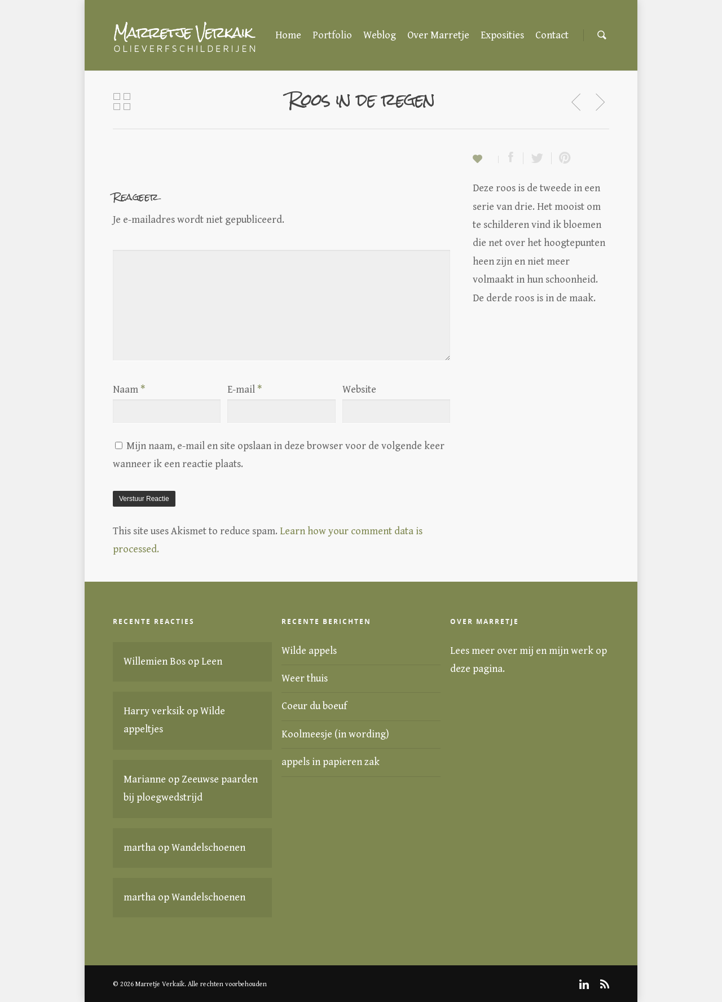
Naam (129, 389)
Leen (211, 661)
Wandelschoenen (208, 848)
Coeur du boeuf (314, 706)
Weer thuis (304, 678)
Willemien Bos (155, 661)
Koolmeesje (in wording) (335, 734)
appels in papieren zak (330, 762)
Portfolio (332, 35)
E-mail (244, 389)
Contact (552, 35)
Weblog (379, 35)
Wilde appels (309, 651)
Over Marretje (438, 35)
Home (288, 35)
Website (359, 389)
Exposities (502, 35)
